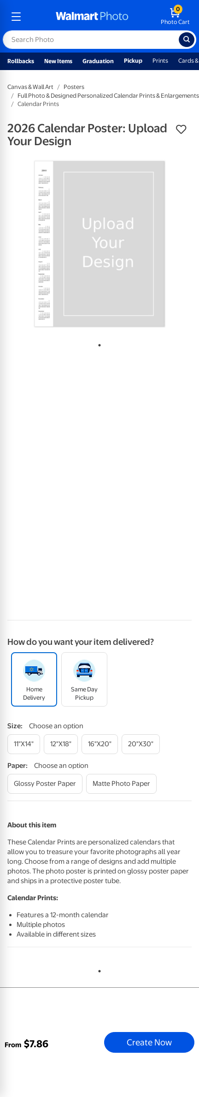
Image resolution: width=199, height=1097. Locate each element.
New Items (58, 61)
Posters (74, 86)
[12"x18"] (61, 744)
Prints (160, 60)
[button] (181, 129)
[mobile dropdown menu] (16, 16)
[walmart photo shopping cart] (175, 16)
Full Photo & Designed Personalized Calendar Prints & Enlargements (108, 95)
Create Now (149, 1042)
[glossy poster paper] (44, 784)
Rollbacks (20, 61)
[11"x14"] (23, 744)
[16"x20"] (100, 744)
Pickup (133, 60)
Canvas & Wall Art (30, 86)
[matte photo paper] (121, 784)
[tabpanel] (99, 244)
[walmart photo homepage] (92, 16)
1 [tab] (97, 343)
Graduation (98, 61)
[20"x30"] (141, 744)
